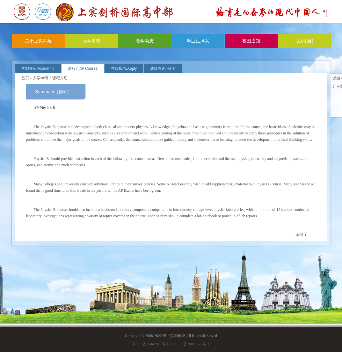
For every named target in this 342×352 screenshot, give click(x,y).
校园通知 (251, 41)
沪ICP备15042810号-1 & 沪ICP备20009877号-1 (171, 344)
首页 (25, 78)
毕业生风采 (198, 41)
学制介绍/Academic (38, 68)
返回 (299, 235)
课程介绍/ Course (83, 68)
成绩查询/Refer (163, 68)
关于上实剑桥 (38, 41)
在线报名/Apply (124, 68)
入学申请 (91, 41)
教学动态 (145, 41)
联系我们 (304, 41)
